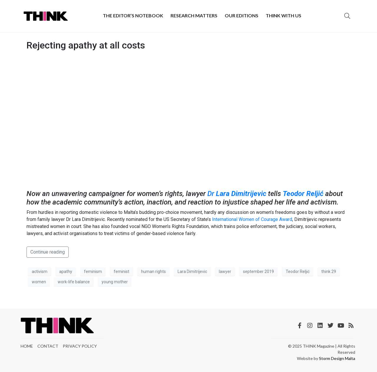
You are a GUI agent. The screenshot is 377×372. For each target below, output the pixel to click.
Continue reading (47, 252)
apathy (65, 271)
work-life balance (74, 281)
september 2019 (258, 271)
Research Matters (194, 15)
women (39, 281)
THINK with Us (283, 15)
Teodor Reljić (303, 194)
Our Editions (241, 15)
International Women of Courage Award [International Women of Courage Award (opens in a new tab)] (252, 219)
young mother (115, 281)
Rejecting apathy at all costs (86, 45)
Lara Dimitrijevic (241, 194)
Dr (211, 194)
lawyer (225, 271)
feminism (93, 271)
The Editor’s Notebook (133, 15)
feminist (121, 271)
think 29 (328, 271)
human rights (153, 271)
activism (39, 271)
